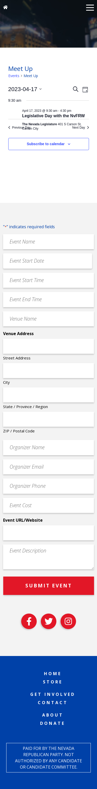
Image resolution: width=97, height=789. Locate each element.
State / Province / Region (25, 406)
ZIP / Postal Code (19, 430)
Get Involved (52, 694)
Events (13, 75)
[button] (90, 7)
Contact (53, 702)
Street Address (17, 357)
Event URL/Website (23, 520)
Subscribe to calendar (45, 144)
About (52, 715)
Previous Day (19, 127)
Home (53, 673)
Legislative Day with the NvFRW (53, 116)
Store (53, 682)
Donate (52, 723)
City (6, 382)
